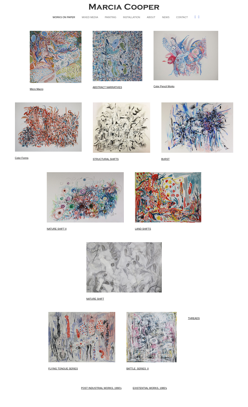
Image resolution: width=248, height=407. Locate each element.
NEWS (165, 17)
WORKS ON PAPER (64, 17)
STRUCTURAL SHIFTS (106, 159)
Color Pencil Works (164, 86)
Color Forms (22, 158)
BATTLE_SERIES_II (137, 368)
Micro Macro (36, 89)
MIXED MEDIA (90, 17)
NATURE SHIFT (95, 298)
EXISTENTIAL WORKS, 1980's (150, 388)
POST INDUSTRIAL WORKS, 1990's (101, 388)
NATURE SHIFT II (56, 228)
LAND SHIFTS (143, 228)
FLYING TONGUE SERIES (63, 368)
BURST (165, 159)
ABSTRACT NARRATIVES (107, 87)
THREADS (194, 318)
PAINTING (110, 17)
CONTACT (182, 17)
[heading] (124, 7)
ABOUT (151, 17)
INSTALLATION (131, 17)
